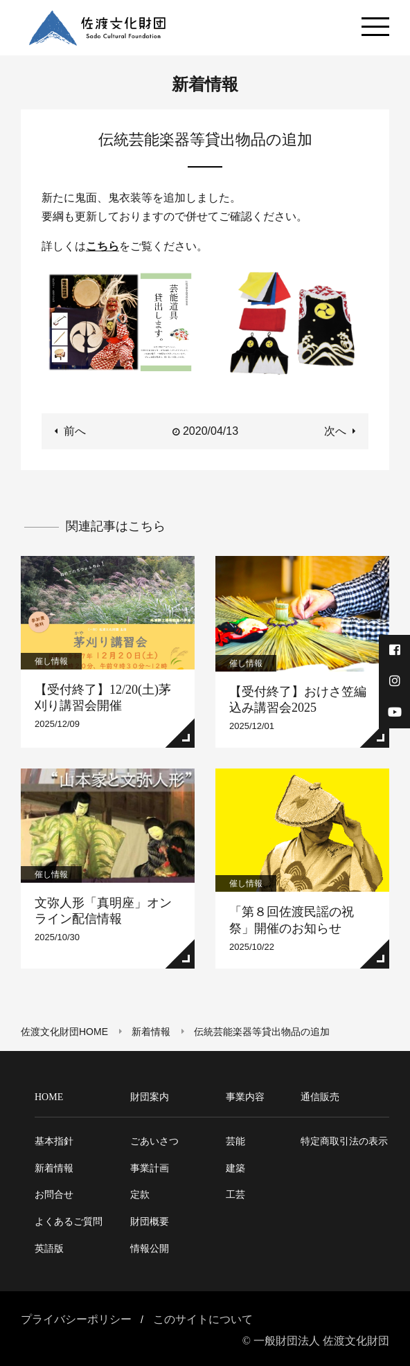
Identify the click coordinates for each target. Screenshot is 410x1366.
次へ (335, 431)
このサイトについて (203, 1319)
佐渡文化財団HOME (64, 1031)
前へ (75, 431)
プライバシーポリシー (76, 1319)
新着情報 (151, 1031)
